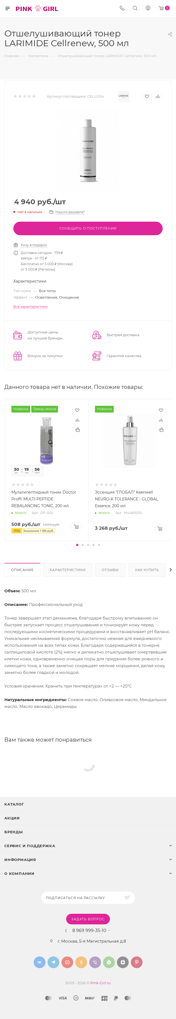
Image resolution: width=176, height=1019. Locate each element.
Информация (20, 859)
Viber (95, 962)
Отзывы (110, 570)
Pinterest (137, 962)
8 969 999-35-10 (89, 930)
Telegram (53, 962)
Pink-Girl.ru (100, 983)
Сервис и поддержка (29, 846)
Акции (12, 818)
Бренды (13, 832)
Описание (22, 570)
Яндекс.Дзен (123, 962)
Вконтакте (39, 962)
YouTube (67, 962)
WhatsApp (109, 962)
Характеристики (67, 570)
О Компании (19, 873)
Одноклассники (81, 962)
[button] (77, 545)
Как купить (147, 570)
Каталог (14, 804)
